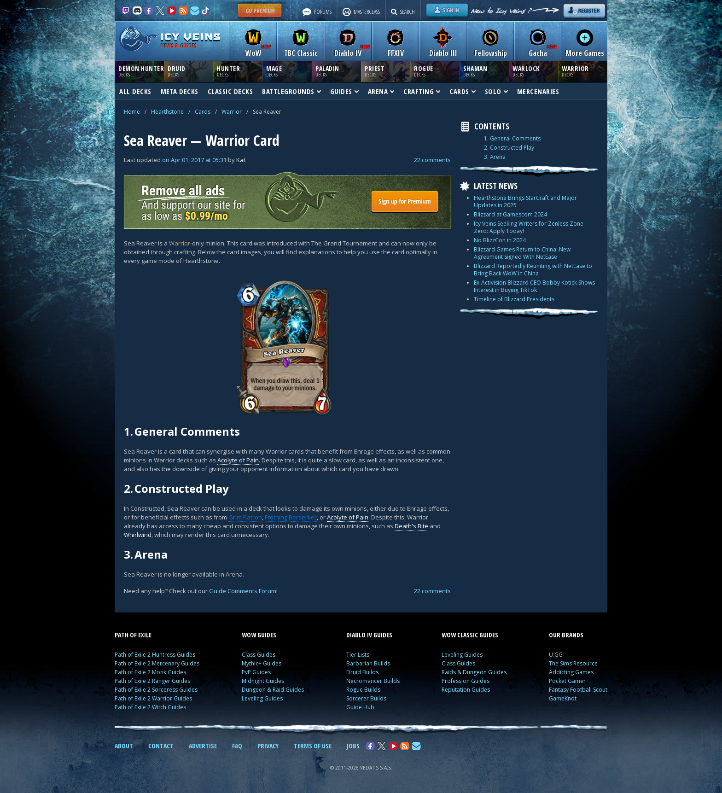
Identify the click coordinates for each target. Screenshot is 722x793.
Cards (202, 112)
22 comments (432, 160)
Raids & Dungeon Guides (474, 672)
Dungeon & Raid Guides (273, 690)
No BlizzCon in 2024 (500, 240)
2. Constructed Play (509, 148)
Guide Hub (360, 707)
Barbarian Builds (368, 663)
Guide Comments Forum (242, 591)
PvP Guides (256, 672)
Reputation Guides (466, 690)
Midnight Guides (263, 681)
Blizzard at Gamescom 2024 (510, 214)
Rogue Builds (363, 690)
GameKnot (562, 698)
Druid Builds (362, 672)
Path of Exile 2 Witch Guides (150, 707)
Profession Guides (465, 681)
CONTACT (161, 745)
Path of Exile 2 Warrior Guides (153, 698)
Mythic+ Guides (261, 663)
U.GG (556, 655)
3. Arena (495, 157)
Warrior (231, 112)
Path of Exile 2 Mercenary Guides (157, 663)
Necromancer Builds (373, 681)
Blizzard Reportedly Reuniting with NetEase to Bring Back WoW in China (533, 269)
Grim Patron (245, 517)
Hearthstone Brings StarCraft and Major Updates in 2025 (525, 201)
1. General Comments (512, 138)
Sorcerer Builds (366, 698)
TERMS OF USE (313, 745)
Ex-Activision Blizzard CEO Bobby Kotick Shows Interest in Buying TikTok (534, 286)
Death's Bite (411, 526)
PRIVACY (268, 745)
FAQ (237, 745)
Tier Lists (357, 655)
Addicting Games (571, 672)
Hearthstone (167, 112)
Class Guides (258, 655)
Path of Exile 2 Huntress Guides (155, 655)
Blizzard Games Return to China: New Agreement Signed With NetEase (522, 253)
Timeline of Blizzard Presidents (514, 299)
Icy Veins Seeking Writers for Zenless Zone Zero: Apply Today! (528, 227)
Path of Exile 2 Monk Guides (150, 672)
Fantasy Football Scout (578, 690)
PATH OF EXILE (133, 634)
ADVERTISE (203, 745)
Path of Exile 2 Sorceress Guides (156, 690)
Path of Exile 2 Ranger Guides (152, 681)
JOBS (353, 745)
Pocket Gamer (567, 681)
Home (132, 112)
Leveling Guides (262, 698)
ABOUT (124, 745)
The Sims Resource (573, 663)
